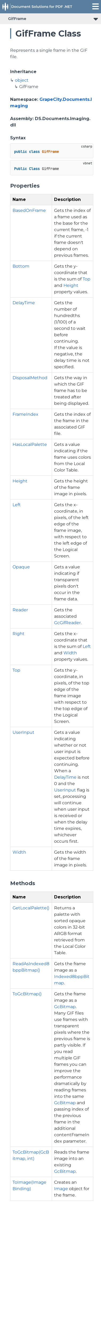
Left (17, 504)
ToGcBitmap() (27, 993)
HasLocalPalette (30, 444)
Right (19, 633)
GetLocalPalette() (31, 907)
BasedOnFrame (29, 210)
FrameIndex (25, 414)
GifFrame (17, 18)
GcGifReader (67, 622)
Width (70, 652)
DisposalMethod (30, 377)
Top (86, 279)
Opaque (21, 566)
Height (70, 285)
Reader (20, 609)
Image (61, 1188)
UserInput (23, 732)
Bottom (21, 266)
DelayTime (24, 302)
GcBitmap (65, 1006)
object (22, 80)
